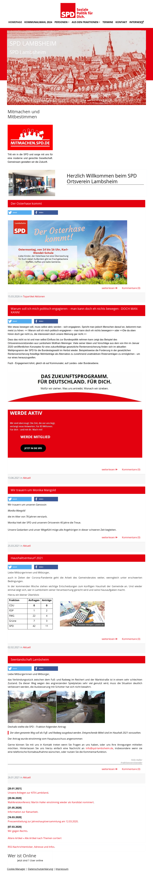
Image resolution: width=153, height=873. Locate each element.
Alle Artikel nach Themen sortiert (43, 838)
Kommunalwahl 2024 (38, 22)
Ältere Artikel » (16, 838)
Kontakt (121, 22)
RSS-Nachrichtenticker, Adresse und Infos (31, 846)
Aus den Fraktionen (86, 22)
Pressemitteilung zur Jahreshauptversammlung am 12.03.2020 (43, 821)
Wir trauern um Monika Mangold (33, 490)
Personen (62, 22)
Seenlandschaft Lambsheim (30, 659)
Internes (136, 22)
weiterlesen (109, 288)
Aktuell (27, 477)
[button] (20, 212)
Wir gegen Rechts (17, 831)
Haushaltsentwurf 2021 (27, 558)
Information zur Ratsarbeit (23, 811)
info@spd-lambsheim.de (99, 748)
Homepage (15, 22)
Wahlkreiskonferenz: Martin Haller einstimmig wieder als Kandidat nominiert (51, 802)
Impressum (62, 869)
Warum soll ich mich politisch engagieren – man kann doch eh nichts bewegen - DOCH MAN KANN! (74, 310)
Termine (107, 22)
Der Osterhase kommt (26, 203)
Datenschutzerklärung (40, 869)
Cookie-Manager (16, 869)
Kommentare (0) (131, 288)
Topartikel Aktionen (34, 296)
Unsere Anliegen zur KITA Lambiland (28, 792)
